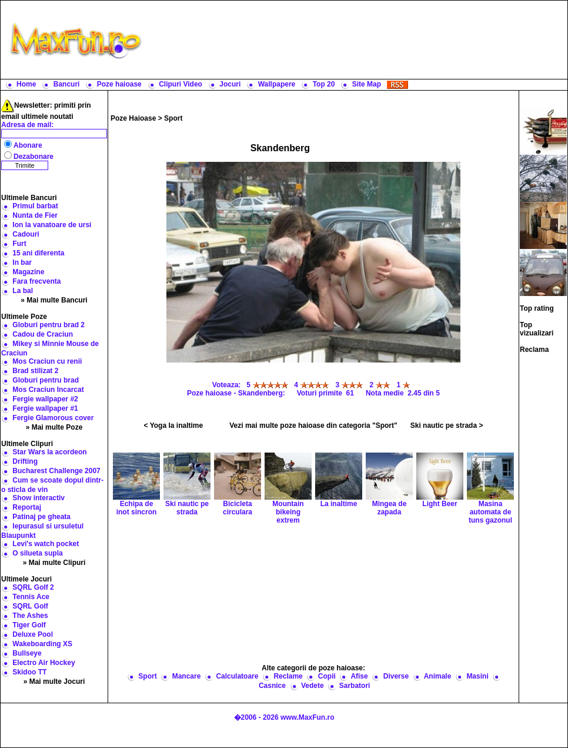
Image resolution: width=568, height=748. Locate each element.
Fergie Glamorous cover (52, 418)
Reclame (287, 676)
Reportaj (26, 507)
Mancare (186, 676)
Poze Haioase (133, 118)
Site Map (366, 84)
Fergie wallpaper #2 (45, 399)
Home (26, 84)
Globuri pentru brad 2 (48, 325)
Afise (358, 676)
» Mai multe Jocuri (54, 681)
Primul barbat (35, 206)
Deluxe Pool (32, 634)
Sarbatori (354, 685)
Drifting (25, 461)
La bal (22, 291)
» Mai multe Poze (54, 427)
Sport (173, 118)
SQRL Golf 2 (33, 587)
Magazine (28, 272)
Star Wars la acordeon (49, 452)
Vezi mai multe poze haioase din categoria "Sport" (313, 425)
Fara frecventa (36, 281)
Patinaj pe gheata (41, 517)
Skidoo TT (29, 672)
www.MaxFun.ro (307, 717)
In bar (22, 262)
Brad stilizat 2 (35, 371)
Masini (477, 676)
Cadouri (25, 234)
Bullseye (26, 653)
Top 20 (324, 84)
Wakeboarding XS (42, 644)
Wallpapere (277, 84)
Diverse (396, 676)
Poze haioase (119, 84)
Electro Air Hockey (43, 663)
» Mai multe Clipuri (54, 562)
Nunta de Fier (35, 215)
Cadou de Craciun (42, 334)
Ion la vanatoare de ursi (51, 225)
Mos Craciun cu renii (47, 361)
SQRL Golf (30, 606)
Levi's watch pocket (45, 544)
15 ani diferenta (38, 253)
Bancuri (67, 84)
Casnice (272, 685)
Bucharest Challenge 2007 (56, 471)
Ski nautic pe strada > (446, 425)
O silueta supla (37, 553)
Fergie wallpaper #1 (45, 408)
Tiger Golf (28, 625)
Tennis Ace (30, 597)
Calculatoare (237, 676)
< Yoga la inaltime (173, 425)
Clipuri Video (180, 84)
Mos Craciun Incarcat (47, 389)
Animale (438, 676)
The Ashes (30, 615)
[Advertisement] (357, 40)
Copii (327, 676)
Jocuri (229, 84)
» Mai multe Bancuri (54, 300)
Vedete (312, 685)
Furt (19, 244)
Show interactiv (38, 498)
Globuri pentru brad (45, 380)
